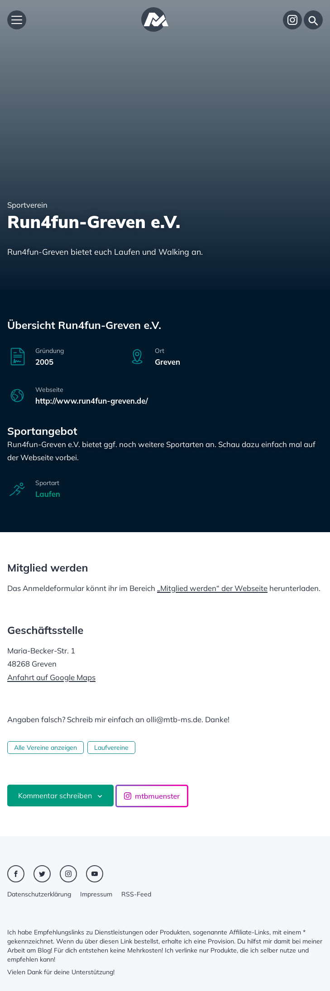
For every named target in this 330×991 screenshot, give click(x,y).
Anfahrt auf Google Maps (51, 677)
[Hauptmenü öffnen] (16, 19)
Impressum (96, 894)
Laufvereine (111, 747)
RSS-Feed (136, 894)
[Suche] (313, 19)
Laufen (47, 494)
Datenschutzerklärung (39, 894)
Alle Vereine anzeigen (45, 747)
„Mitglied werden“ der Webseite (212, 588)
